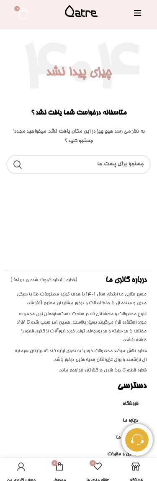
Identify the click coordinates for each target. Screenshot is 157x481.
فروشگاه (130, 404)
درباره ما (130, 420)
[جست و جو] (78, 164)
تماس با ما (127, 437)
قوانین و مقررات (122, 454)
